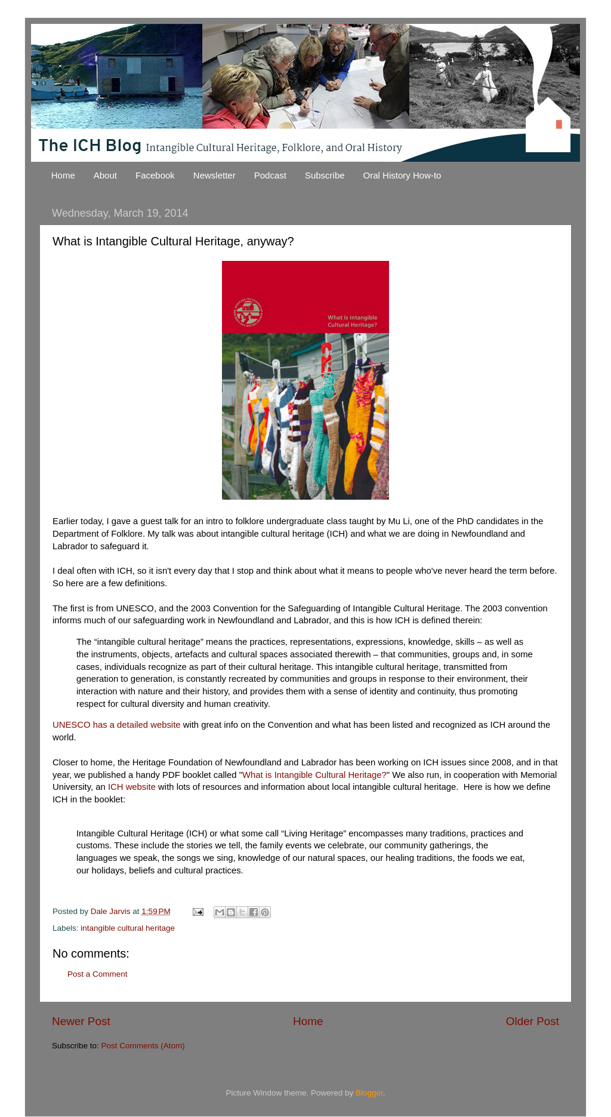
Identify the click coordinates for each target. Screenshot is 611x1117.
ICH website (133, 787)
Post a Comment (97, 974)
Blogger (369, 1092)
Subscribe (325, 175)
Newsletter (214, 175)
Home (63, 175)
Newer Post (81, 1021)
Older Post (532, 1021)
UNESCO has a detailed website (117, 725)
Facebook (155, 175)
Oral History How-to (402, 175)
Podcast (270, 175)
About (105, 175)
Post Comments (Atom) (143, 1045)
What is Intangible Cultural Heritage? (314, 775)
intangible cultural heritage (128, 928)
